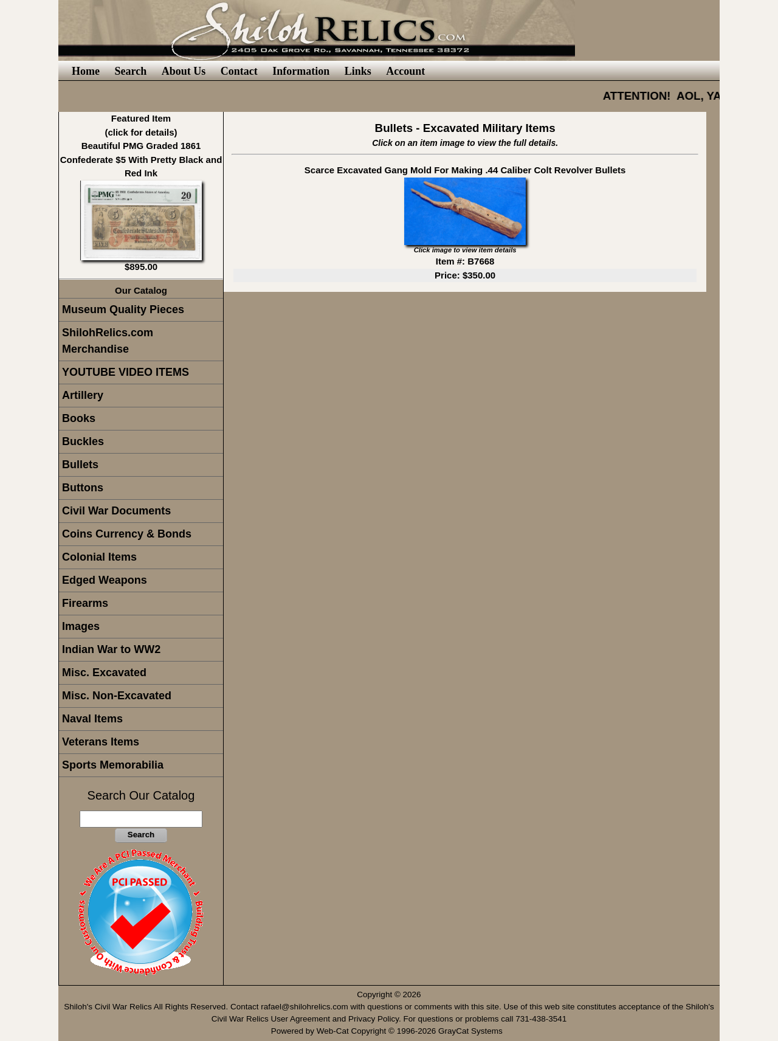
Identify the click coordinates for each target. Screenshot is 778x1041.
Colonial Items (99, 557)
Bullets (80, 464)
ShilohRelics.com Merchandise (107, 341)
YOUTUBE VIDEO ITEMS (125, 372)
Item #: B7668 (465, 261)
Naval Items (92, 719)
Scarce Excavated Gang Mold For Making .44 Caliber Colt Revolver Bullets (465, 170)
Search (130, 71)
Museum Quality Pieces (123, 309)
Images (81, 626)
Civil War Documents (116, 511)
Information (300, 71)
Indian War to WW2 (111, 649)
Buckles (83, 441)
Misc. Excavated (104, 672)
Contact (239, 71)
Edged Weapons (104, 580)
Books (78, 418)
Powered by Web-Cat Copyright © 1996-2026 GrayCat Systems (389, 1031)
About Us (184, 71)
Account (405, 71)
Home (86, 71)
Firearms (85, 603)
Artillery (82, 395)
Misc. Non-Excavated (116, 696)
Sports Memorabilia (113, 765)
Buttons (82, 488)
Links (358, 71)
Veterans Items (100, 742)
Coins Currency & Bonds (126, 534)
